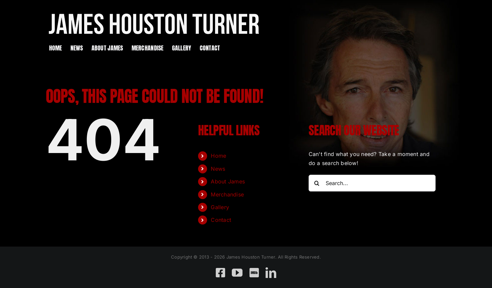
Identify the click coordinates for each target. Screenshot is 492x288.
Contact (221, 220)
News (218, 168)
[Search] (317, 183)
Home (218, 155)
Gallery (220, 207)
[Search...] (372, 183)
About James (228, 181)
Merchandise (227, 194)
